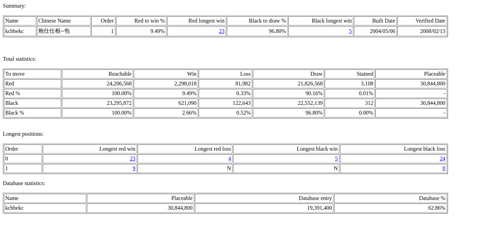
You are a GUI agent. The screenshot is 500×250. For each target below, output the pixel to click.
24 (442, 158)
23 (222, 31)
